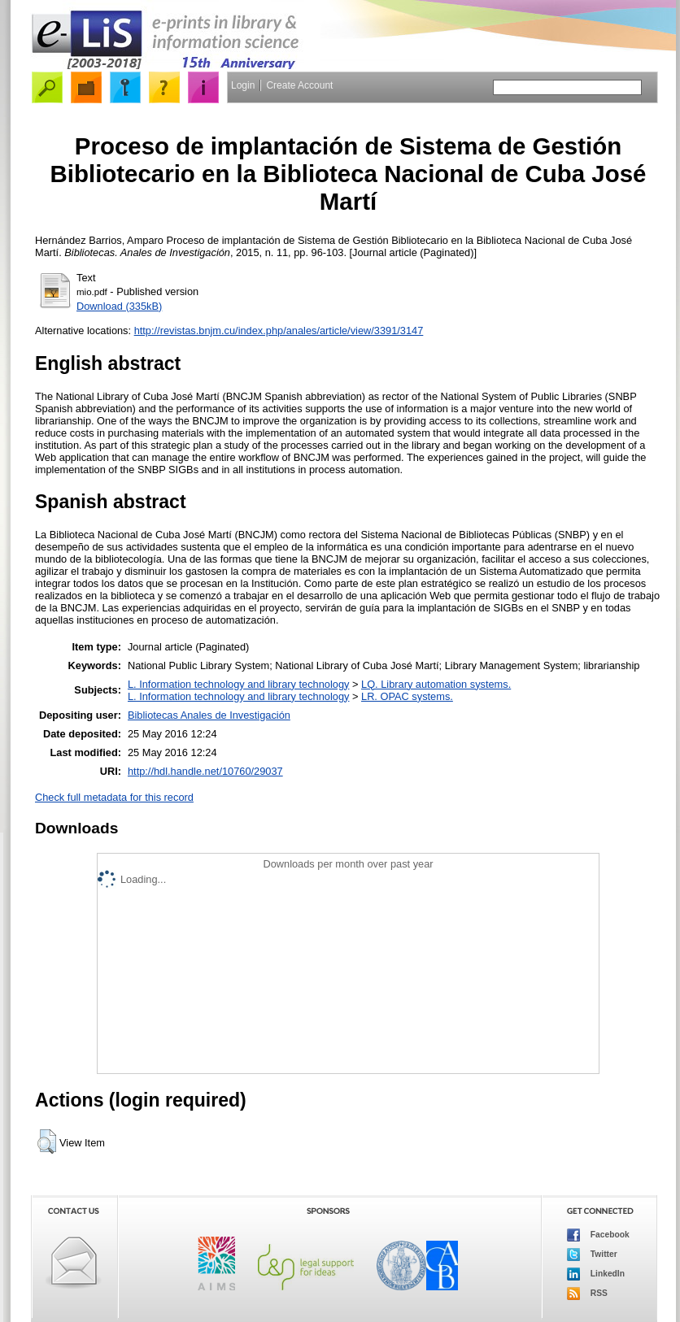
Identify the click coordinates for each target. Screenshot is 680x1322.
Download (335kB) (119, 306)
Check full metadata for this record (114, 797)
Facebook (598, 1235)
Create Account (299, 85)
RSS (587, 1293)
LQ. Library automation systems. (436, 684)
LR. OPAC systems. (407, 696)
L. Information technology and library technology (238, 684)
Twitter (592, 1254)
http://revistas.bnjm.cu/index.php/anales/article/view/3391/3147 (279, 330)
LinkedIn (596, 1274)
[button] (46, 1141)
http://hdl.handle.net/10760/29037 (205, 771)
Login (243, 85)
